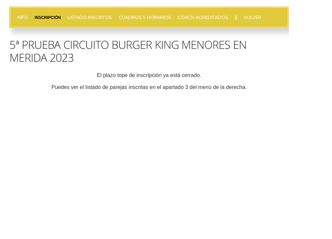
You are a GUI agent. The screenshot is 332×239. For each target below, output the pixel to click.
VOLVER (252, 17)
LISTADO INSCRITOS (90, 17)
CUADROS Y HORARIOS (144, 17)
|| (236, 17)
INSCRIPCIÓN (48, 17)
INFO (22, 17)
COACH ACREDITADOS (203, 17)
